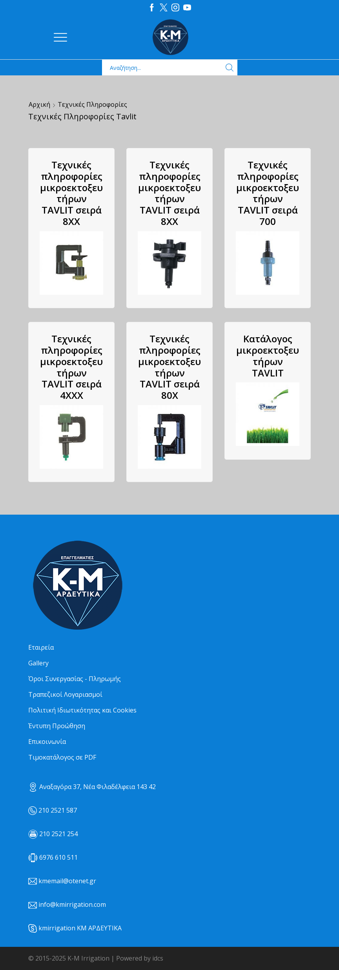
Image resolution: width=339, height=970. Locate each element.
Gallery (38, 663)
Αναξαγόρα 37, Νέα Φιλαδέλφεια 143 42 (92, 786)
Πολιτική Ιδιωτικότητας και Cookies (82, 710)
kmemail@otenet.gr (67, 881)
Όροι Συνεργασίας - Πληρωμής (74, 678)
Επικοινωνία (47, 741)
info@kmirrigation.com (72, 904)
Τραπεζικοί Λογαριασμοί (65, 694)
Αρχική (39, 104)
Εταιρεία (41, 647)
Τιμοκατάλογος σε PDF (62, 757)
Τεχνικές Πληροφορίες (92, 104)
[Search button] (229, 67)
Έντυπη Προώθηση (56, 726)
